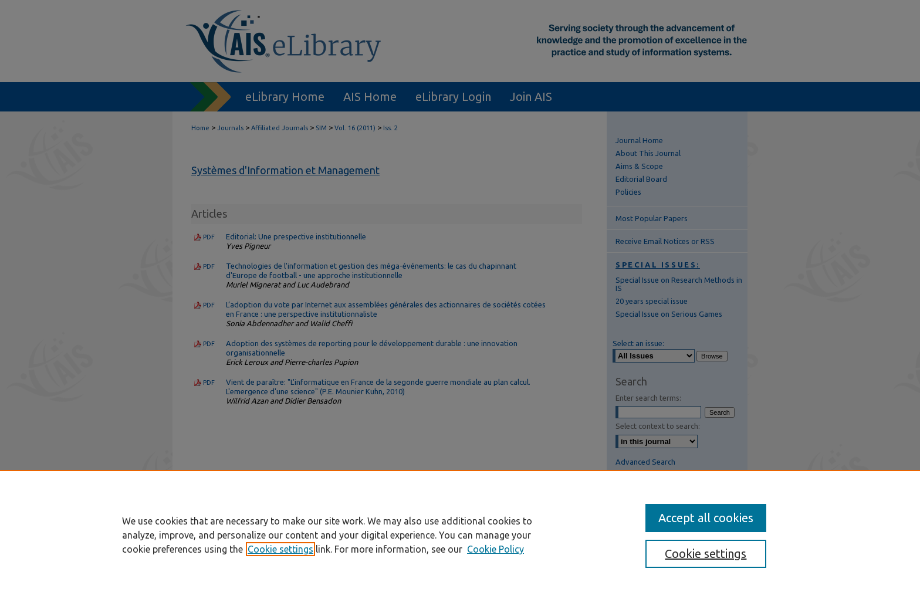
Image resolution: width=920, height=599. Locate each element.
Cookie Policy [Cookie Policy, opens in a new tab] (495, 549)
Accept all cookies (705, 517)
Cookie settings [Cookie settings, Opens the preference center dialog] (705, 553)
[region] (460, 534)
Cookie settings (280, 549)
